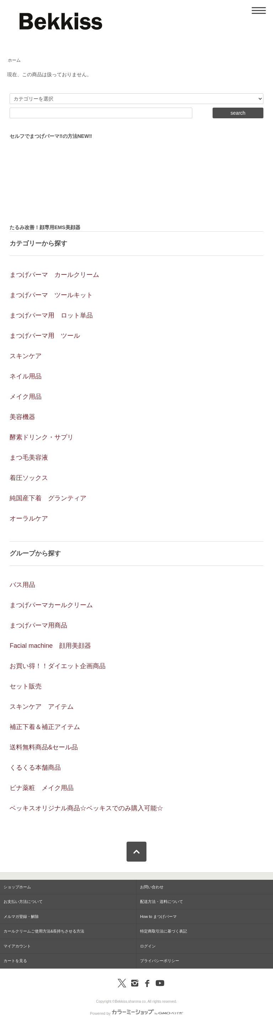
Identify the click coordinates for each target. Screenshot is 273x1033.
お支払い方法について (23, 901)
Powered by (136, 1013)
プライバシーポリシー (159, 961)
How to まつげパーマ (158, 916)
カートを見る (15, 961)
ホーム (14, 60)
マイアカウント (17, 946)
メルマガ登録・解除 (21, 916)
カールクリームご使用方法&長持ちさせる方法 (44, 931)
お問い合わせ (152, 887)
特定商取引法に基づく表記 (163, 931)
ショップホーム (17, 887)
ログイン (148, 946)
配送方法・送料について (161, 901)
